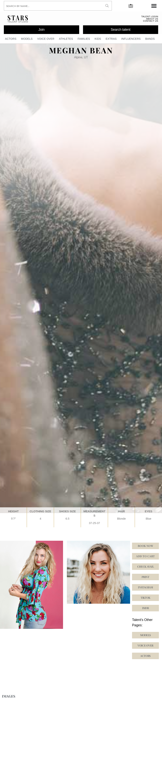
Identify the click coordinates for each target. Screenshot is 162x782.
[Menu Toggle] (154, 6)
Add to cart (145, 558)
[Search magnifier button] (107, 5)
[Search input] (53, 6)
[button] (145, 599)
